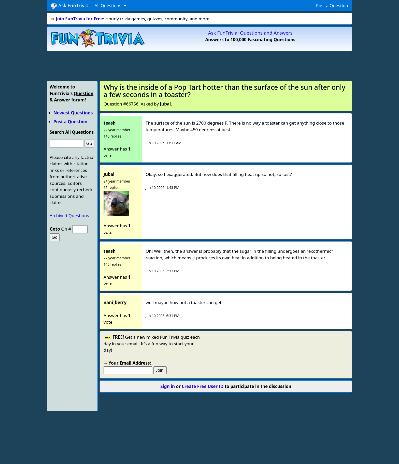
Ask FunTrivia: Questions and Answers (250, 32)
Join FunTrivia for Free (79, 19)
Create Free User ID (202, 386)
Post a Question (332, 5)
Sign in (167, 386)
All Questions (108, 5)
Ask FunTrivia (69, 5)
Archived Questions (69, 215)
